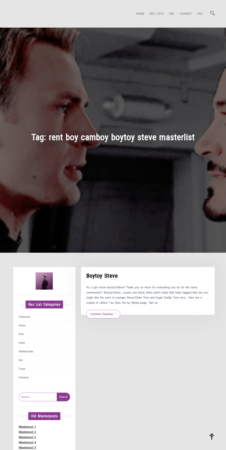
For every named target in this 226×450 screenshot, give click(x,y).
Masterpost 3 (27, 437)
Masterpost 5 (27, 447)
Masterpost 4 (27, 442)
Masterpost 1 (27, 426)
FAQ (171, 13)
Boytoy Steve (102, 275)
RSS (200, 13)
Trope (22, 368)
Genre (22, 325)
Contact (186, 13)
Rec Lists (157, 13)
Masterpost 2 (27, 432)
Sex (21, 360)
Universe (24, 377)
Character (24, 316)
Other (22, 342)
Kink (21, 334)
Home (140, 13)
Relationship (26, 351)
